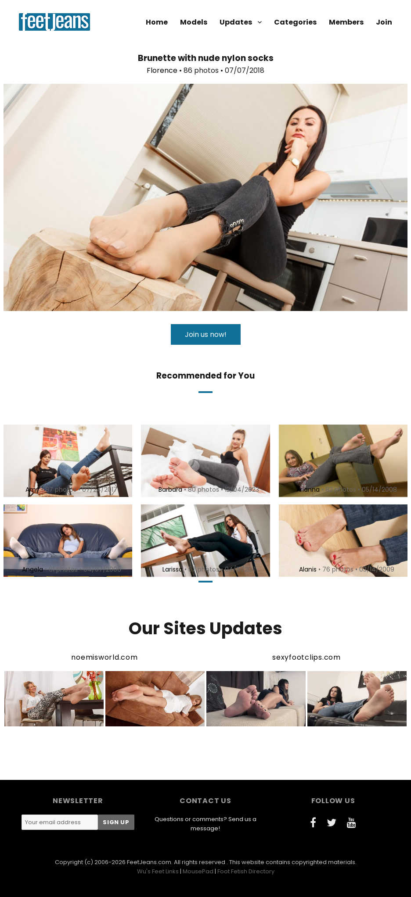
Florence (162, 70)
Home (157, 22)
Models (193, 22)
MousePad (198, 871)
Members (346, 22)
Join (384, 22)
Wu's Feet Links (158, 871)
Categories (295, 22)
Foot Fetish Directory (245, 871)
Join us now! (206, 334)
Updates (236, 22)
